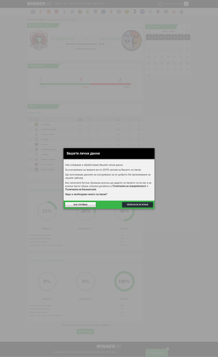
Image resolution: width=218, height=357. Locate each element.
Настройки (80, 205)
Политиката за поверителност (129, 186)
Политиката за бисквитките (80, 189)
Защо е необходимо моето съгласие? (86, 194)
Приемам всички (137, 205)
